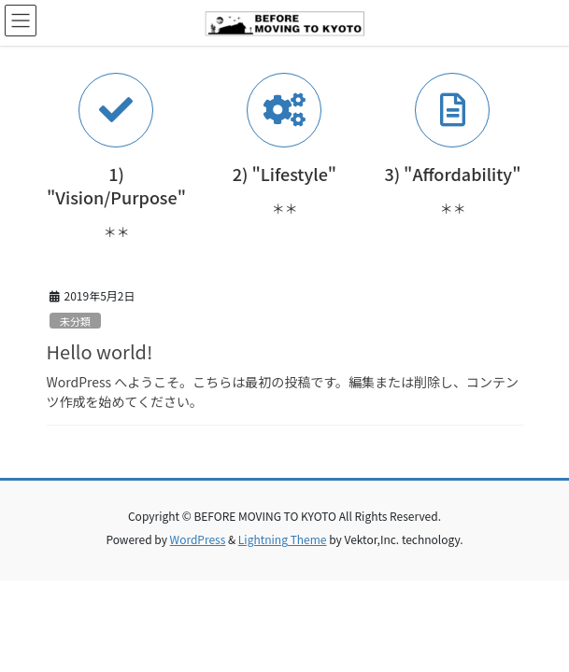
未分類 (76, 321)
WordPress (198, 539)
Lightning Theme (282, 539)
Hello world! (100, 351)
